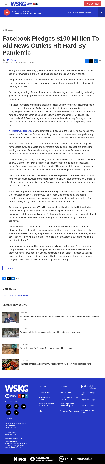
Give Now (94, 3)
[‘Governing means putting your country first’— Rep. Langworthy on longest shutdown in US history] (10, 317)
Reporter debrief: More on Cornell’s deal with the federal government (50, 332)
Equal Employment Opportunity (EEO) (67, 405)
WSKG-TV (14, 448)
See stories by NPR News (15, 295)
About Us (42, 387)
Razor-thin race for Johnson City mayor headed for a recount (46, 348)
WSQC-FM (23, 446)
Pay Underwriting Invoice (87, 411)
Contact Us (64, 387)
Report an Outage (88, 400)
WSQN (7, 448)
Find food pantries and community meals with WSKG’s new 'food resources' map (55, 364)
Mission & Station (45, 392)
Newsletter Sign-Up (88, 405)
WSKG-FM (8, 443)
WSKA (21, 448)
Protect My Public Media (69, 411)
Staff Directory (65, 392)
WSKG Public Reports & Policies (69, 398)
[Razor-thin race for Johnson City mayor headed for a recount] (10, 349)
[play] (7, 12)
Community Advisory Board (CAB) (46, 405)
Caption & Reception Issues (89, 394)
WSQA (16, 446)
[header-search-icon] (80, 4)
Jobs (40, 411)
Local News (24, 313)
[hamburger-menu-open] (6, 3)
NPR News (7, 30)
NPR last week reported (21, 131)
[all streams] (101, 12)
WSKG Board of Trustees (44, 398)
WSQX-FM (17, 443)
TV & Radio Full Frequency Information (89, 387)
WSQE (10, 446)
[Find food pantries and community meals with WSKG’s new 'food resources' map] (10, 364)
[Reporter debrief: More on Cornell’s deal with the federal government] (10, 333)
